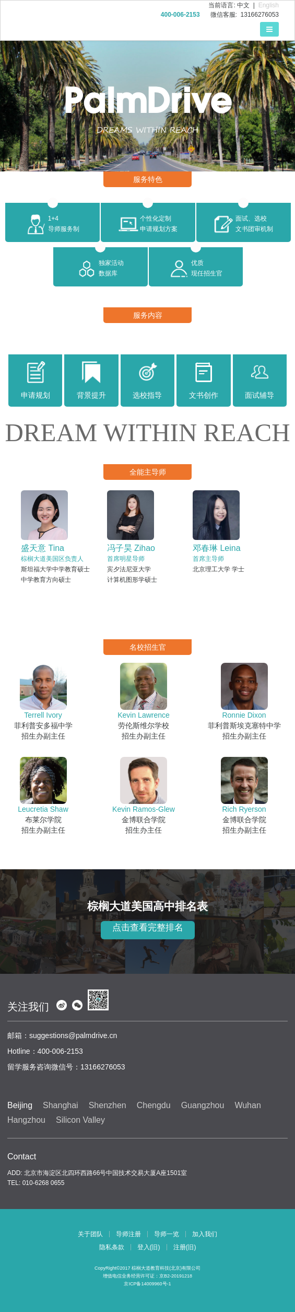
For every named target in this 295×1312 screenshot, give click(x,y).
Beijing (19, 1105)
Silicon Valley (80, 1119)
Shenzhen (107, 1105)
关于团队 (90, 1234)
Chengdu (154, 1105)
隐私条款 (111, 1247)
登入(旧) (148, 1247)
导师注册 (128, 1234)
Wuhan (247, 1105)
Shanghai (60, 1105)
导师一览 (166, 1234)
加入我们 (204, 1234)
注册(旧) (184, 1247)
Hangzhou (26, 1119)
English (268, 5)
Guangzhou (203, 1105)
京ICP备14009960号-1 (147, 1283)
